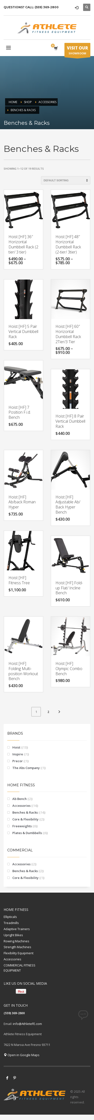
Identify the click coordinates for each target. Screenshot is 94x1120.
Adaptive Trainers (17, 929)
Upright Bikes (13, 935)
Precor (17, 761)
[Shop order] (65, 180)
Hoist (16, 747)
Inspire (17, 754)
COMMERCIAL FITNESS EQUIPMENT (19, 968)
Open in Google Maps (21, 1055)
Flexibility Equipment (18, 953)
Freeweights (22, 826)
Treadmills (11, 923)
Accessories (21, 805)
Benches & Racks (25, 812)
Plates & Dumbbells (27, 833)
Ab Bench (19, 799)
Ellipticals (10, 917)
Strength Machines (17, 947)
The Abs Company (26, 768)
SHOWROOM (77, 51)
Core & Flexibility (25, 819)
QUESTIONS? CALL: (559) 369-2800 (31, 7)
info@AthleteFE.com (27, 1024)
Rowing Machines (16, 941)
